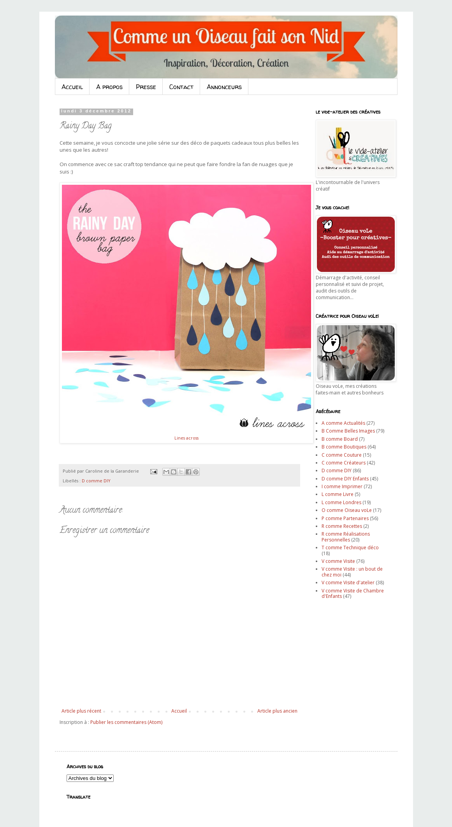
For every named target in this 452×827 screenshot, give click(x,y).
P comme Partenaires (345, 518)
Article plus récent (81, 711)
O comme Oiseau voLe (347, 510)
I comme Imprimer (342, 486)
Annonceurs (224, 86)
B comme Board (340, 439)
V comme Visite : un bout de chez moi (352, 572)
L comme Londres (341, 502)
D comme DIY (96, 481)
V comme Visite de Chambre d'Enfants (353, 593)
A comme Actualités (343, 423)
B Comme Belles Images (348, 431)
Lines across (186, 438)
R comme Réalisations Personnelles (346, 537)
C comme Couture (342, 455)
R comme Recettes (342, 526)
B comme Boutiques (344, 446)
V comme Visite (338, 561)
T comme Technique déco (350, 547)
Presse (146, 86)
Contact (181, 86)
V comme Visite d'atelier (348, 582)
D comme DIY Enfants (345, 478)
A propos (109, 86)
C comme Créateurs (344, 462)
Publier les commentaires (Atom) (126, 722)
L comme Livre (338, 494)
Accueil (72, 86)
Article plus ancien (277, 711)
